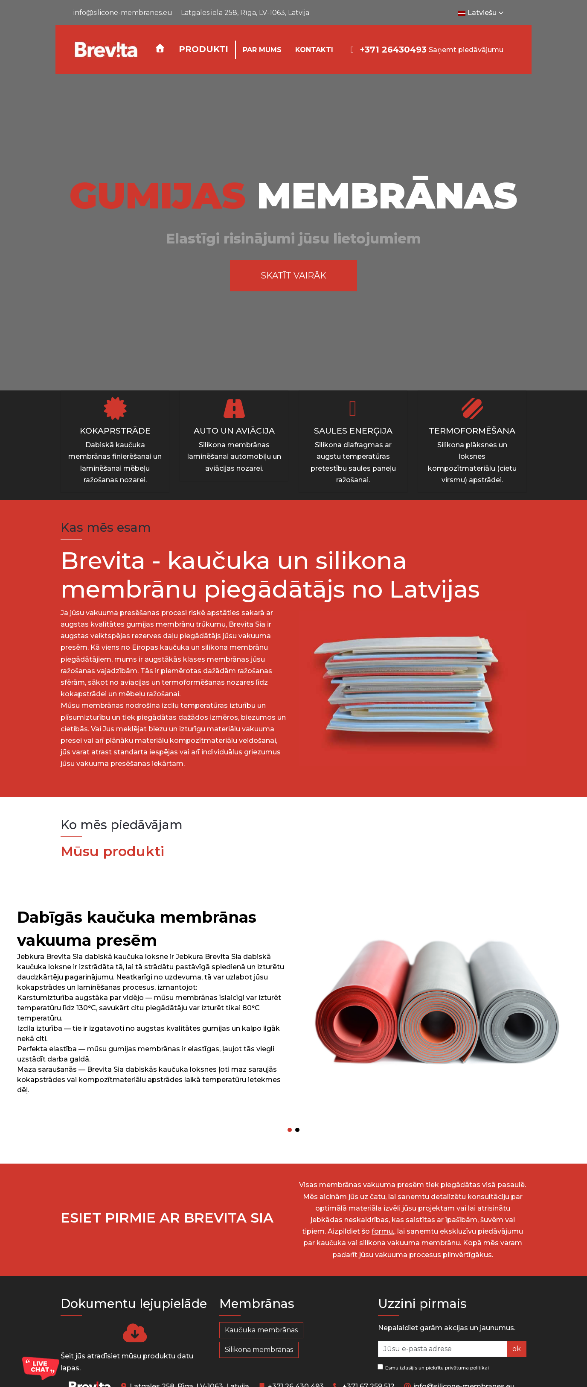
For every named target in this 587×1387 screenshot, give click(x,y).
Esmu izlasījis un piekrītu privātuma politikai (433, 1367)
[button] (203, 50)
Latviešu (481, 13)
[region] (293, 232)
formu (382, 1231)
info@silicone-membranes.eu (122, 13)
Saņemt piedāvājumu (466, 50)
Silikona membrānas (259, 1350)
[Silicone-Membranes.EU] (105, 49)
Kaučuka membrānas (261, 1330)
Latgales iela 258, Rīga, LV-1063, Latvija (245, 13)
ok (516, 1349)
